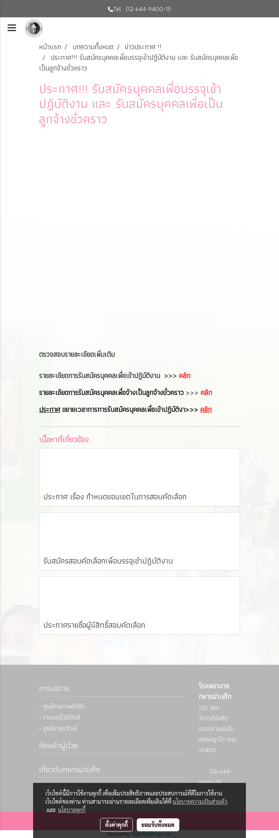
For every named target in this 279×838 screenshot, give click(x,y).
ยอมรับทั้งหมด (158, 824)
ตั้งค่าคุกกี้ (116, 824)
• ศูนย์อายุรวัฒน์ (58, 728)
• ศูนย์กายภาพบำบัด (61, 706)
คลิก (184, 375)
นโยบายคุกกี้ (72, 809)
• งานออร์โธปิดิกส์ (59, 717)
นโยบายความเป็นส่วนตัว (200, 801)
